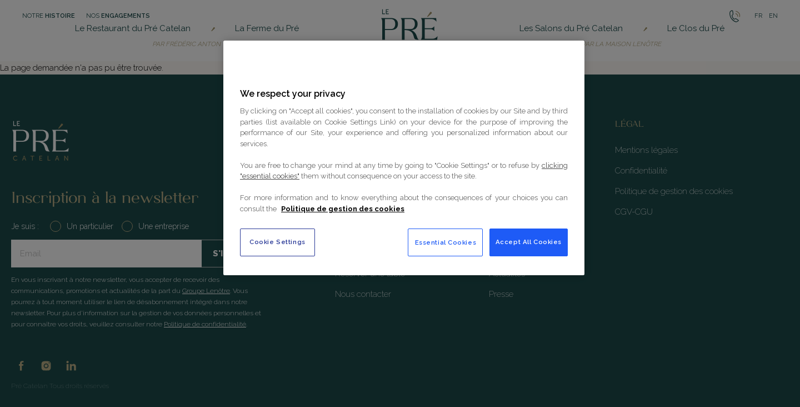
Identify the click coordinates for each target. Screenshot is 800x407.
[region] (403, 158)
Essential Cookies (446, 242)
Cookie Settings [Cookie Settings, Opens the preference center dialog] (277, 242)
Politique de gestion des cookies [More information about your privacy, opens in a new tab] (342, 209)
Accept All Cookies (529, 242)
